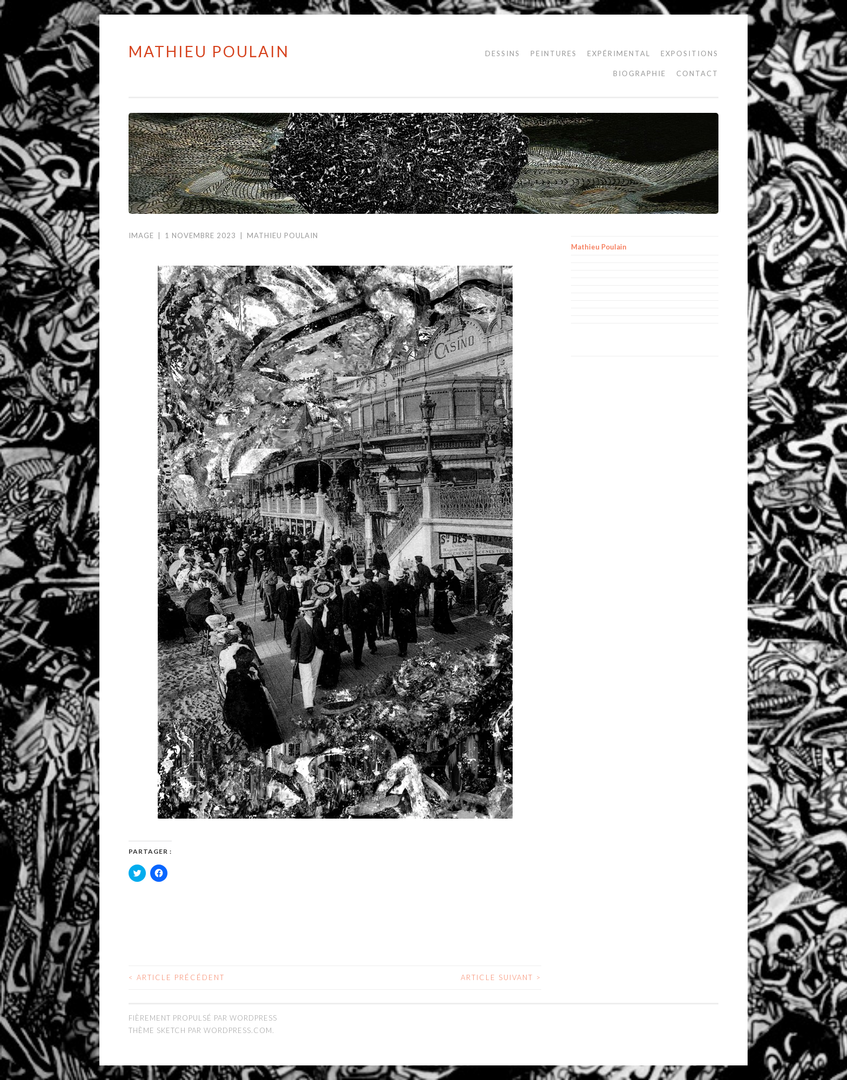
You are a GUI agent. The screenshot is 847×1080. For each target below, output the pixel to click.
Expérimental (618, 53)
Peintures (553, 53)
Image (141, 235)
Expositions (689, 53)
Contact (697, 73)
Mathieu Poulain (209, 51)
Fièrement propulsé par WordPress (203, 1018)
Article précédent (177, 977)
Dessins (502, 53)
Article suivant (501, 977)
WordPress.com (238, 1030)
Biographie (639, 73)
